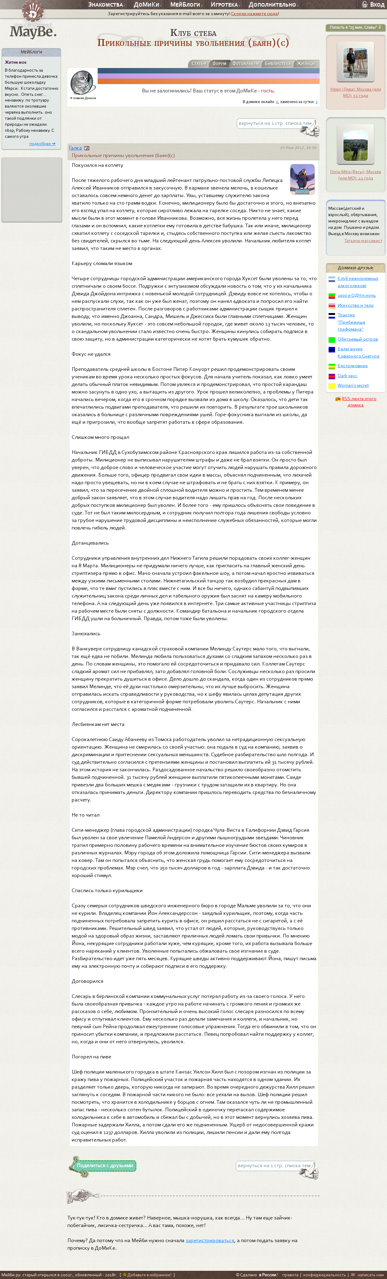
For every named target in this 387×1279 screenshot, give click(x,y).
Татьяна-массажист (363, 240)
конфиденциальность (324, 1274)
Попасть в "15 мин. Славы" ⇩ (356, 27)
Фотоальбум (240, 63)
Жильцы (305, 63)
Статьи (190, 63)
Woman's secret (353, 385)
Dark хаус (347, 375)
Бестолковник (353, 365)
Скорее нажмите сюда (254, 13)
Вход (373, 4)
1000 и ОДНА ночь (357, 295)
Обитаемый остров (358, 339)
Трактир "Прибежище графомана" (351, 322)
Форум (212, 63)
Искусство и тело (356, 305)
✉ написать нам (367, 1274)
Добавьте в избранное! (147, 1274)
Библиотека (275, 63)
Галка (75, 148)
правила (290, 1274)
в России (267, 1274)
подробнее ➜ (42, 143)
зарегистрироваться (210, 1240)
